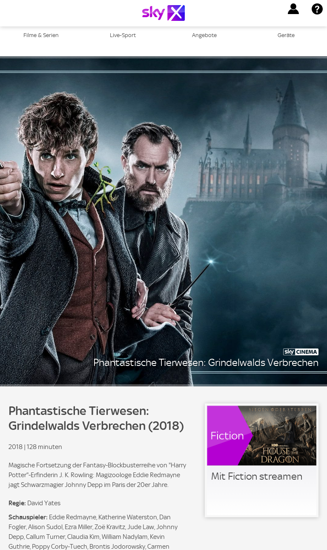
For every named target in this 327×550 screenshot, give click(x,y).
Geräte (286, 35)
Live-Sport (123, 35)
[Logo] (163, 13)
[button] (293, 8)
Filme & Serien (41, 35)
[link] (261, 460)
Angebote (204, 35)
